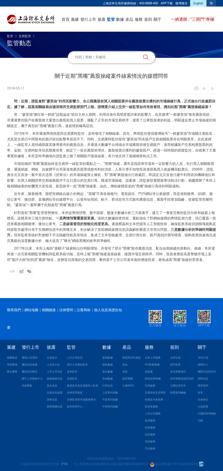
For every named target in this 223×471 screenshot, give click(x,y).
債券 (125, 371)
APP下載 (167, 3)
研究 (200, 392)
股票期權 (127, 378)
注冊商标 (84, 310)
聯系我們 (14, 310)
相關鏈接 (49, 310)
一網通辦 (179, 19)
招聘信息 (203, 378)
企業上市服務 (152, 357)
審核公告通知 (29, 357)
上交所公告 (53, 364)
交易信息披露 (55, 392)
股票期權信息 (55, 406)
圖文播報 (12, 371)
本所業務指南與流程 (182, 378)
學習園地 (12, 364)
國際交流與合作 (207, 371)
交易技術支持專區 (155, 392)
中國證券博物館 (207, 413)
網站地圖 (31, 310)
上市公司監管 (75, 357)
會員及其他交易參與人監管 (82, 385)
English (198, 3)
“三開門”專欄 (202, 19)
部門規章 (175, 364)
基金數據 (107, 371)
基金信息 (52, 385)
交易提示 (52, 357)
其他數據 (107, 378)
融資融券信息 (55, 378)
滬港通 (149, 371)
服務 (139, 19)
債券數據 (107, 364)
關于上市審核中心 (32, 378)
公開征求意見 (178, 385)
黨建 (75, 19)
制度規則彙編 (178, 392)
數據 (120, 19)
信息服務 (150, 434)
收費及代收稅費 (154, 399)
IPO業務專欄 (152, 364)
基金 (125, 364)
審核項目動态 (29, 371)
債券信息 (52, 399)
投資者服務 (151, 406)
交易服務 (150, 385)
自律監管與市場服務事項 (81, 399)
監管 (111, 19)
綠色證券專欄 (152, 378)
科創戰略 (27, 385)
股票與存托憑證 (131, 357)
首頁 (65, 19)
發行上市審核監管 (77, 364)
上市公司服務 (152, 413)
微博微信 (181, 3)
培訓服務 (150, 441)
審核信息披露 (29, 364)
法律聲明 (66, 310)
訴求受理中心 (75, 406)
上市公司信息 (55, 371)
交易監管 (25, 36)
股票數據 (107, 357)
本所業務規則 (178, 371)
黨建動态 (12, 357)
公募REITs (128, 385)
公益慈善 (203, 406)
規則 (148, 19)
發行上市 (88, 19)
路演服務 (150, 420)
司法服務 (150, 448)
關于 (157, 19)
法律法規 (175, 357)
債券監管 (72, 371)
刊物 (200, 420)
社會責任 (203, 399)
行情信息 (107, 385)
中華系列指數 (110, 406)
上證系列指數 (110, 392)
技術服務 (150, 427)
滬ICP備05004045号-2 (133, 464)
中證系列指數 (110, 399)
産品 (129, 19)
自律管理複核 (75, 392)
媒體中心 (203, 364)
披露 (101, 19)
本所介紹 (203, 357)
